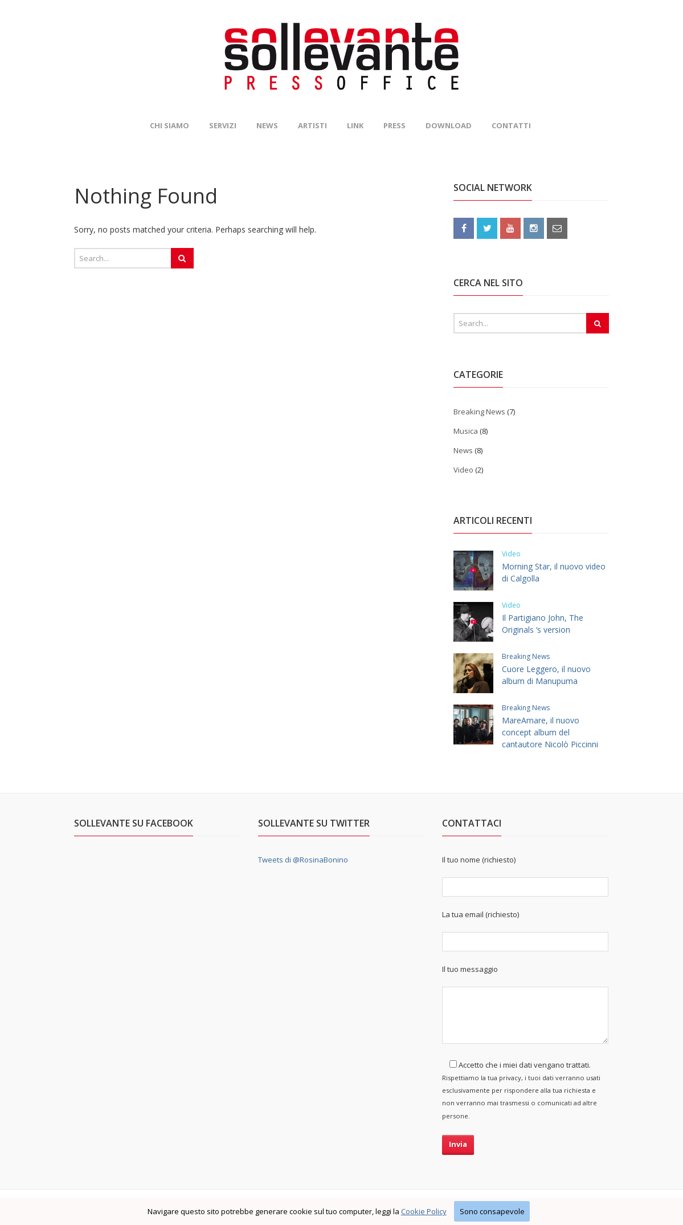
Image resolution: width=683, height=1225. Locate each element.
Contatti (511, 125)
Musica (465, 431)
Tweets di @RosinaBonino (303, 859)
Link (355, 125)
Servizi (222, 125)
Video (463, 470)
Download (449, 125)
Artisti (312, 125)
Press (394, 125)
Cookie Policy (424, 1211)
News (267, 125)
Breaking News (479, 411)
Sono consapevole (492, 1211)
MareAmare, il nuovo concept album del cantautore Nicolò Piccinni (550, 732)
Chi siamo (169, 125)
